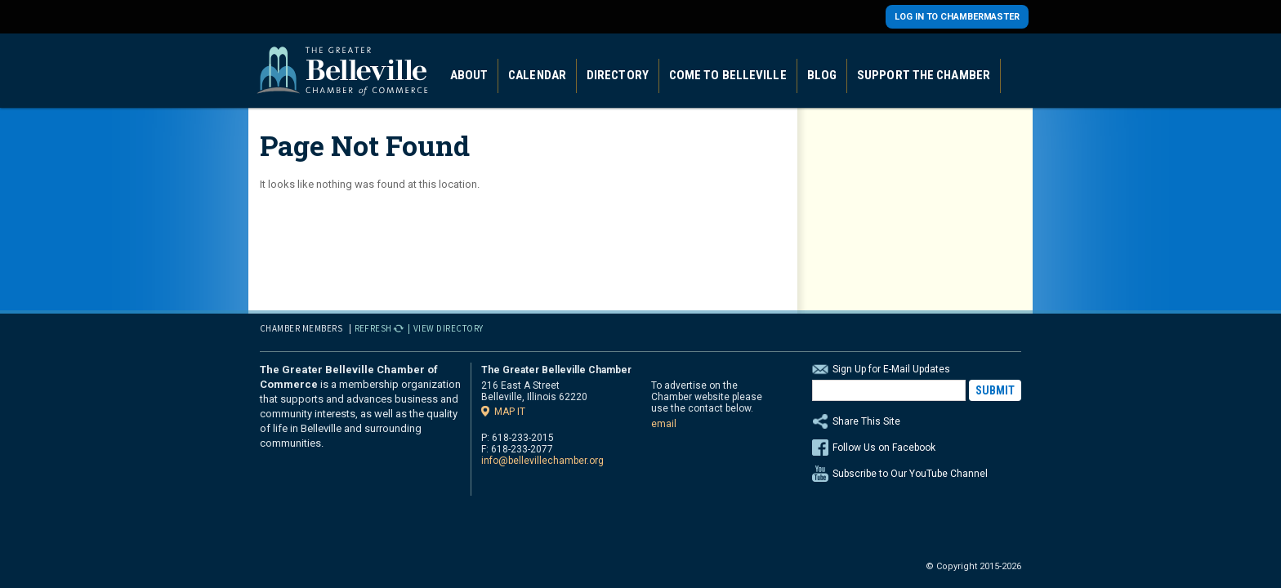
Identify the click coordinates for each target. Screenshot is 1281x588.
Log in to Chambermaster (957, 16)
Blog (822, 75)
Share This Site (916, 421)
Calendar (537, 75)
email (663, 424)
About (469, 75)
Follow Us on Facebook (883, 447)
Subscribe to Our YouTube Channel (910, 473)
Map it (509, 411)
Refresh (374, 328)
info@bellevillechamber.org (542, 460)
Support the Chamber (923, 75)
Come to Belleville (728, 75)
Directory (618, 75)
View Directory (448, 328)
